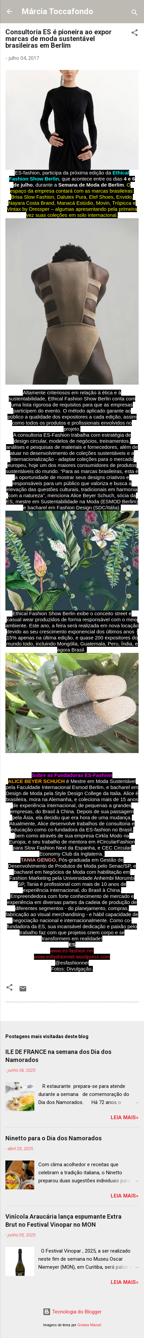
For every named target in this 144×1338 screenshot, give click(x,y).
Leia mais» (125, 1117)
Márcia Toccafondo (57, 11)
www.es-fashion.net (72, 950)
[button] (135, 34)
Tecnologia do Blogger (72, 1312)
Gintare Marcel (89, 1325)
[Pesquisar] (135, 13)
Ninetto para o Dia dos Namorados (53, 1138)
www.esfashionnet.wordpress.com (72, 956)
